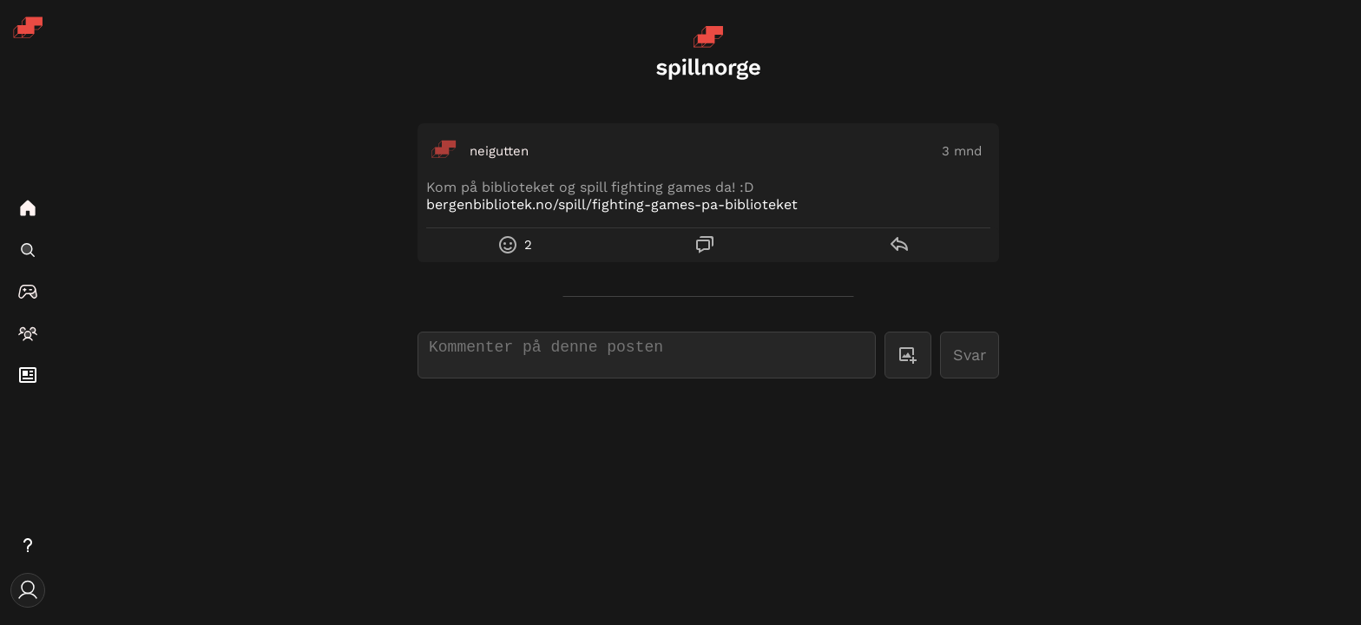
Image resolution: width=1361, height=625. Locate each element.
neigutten (499, 151)
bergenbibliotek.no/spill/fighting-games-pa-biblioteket (612, 204)
